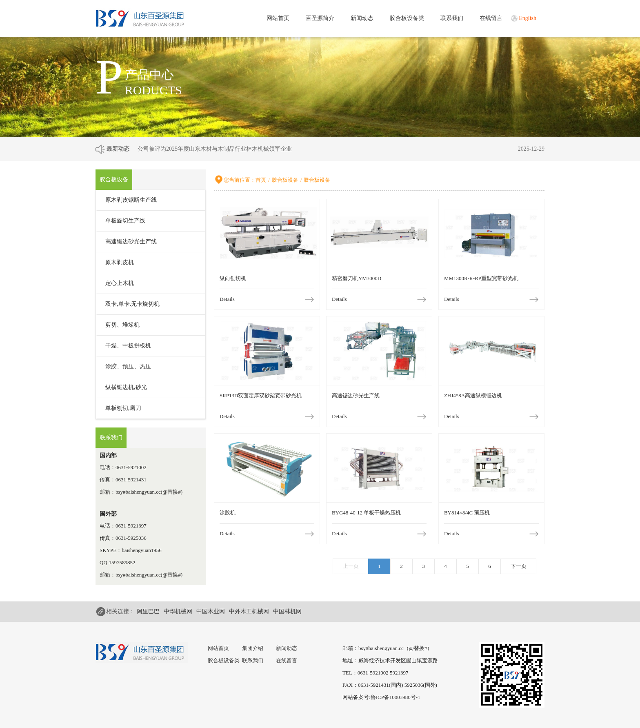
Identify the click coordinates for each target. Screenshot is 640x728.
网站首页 (278, 18)
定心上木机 (119, 283)
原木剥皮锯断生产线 (131, 200)
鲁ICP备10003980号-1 (395, 697)
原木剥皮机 (119, 262)
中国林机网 (287, 611)
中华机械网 (178, 611)
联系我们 (451, 18)
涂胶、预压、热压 (128, 366)
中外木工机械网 (249, 611)
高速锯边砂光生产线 (131, 241)
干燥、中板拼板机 (128, 346)
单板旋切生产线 (125, 221)
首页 (261, 180)
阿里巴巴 (148, 611)
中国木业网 (210, 611)
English (527, 18)
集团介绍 (252, 648)
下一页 (519, 566)
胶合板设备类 (407, 18)
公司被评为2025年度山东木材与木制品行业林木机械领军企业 (215, 149)
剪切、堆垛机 (122, 325)
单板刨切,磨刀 (123, 408)
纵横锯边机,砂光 (126, 387)
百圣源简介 (320, 18)
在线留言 (491, 18)
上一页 (351, 566)
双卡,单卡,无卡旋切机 (132, 304)
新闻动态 (362, 18)
